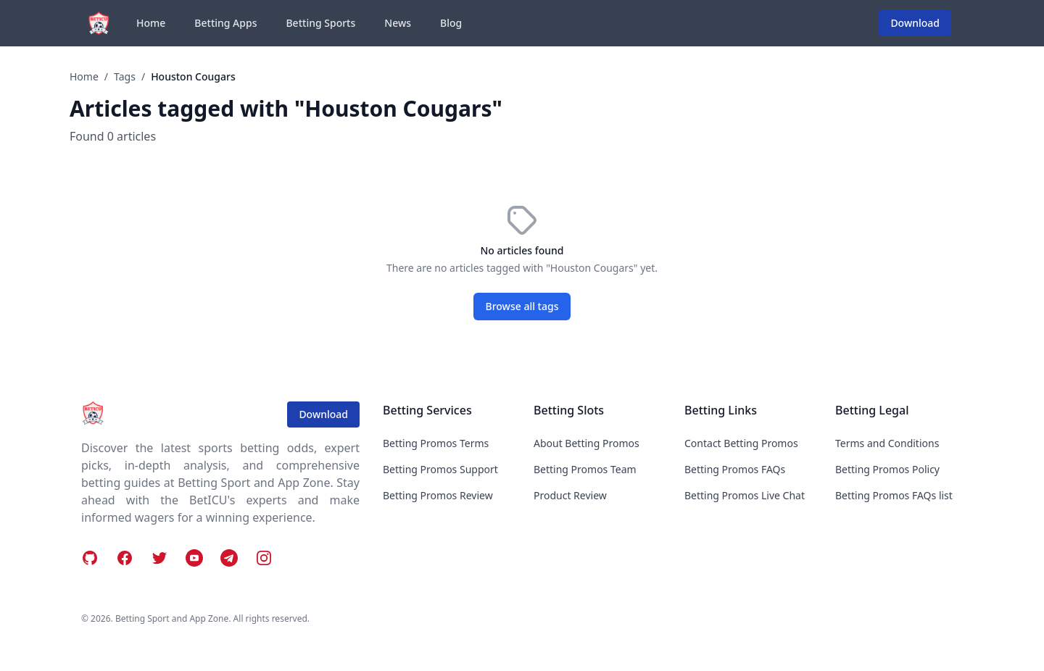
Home (150, 23)
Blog (451, 23)
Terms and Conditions (887, 443)
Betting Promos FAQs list (894, 495)
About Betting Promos (586, 443)
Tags (125, 76)
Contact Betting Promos (741, 443)
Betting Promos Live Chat (744, 495)
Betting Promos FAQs (734, 469)
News (397, 23)
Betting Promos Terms (436, 443)
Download (915, 23)
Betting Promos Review (438, 495)
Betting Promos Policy (887, 469)
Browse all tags (522, 306)
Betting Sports (320, 23)
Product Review (570, 495)
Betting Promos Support (440, 469)
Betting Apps (225, 23)
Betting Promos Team (585, 469)
